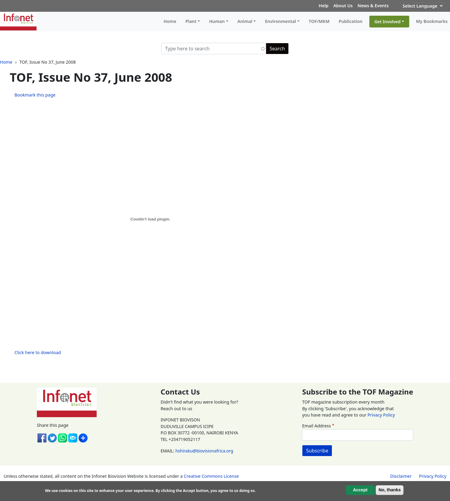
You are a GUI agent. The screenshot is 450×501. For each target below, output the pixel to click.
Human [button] (216, 21)
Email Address (316, 426)
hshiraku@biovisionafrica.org (204, 451)
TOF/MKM (319, 21)
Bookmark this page (35, 95)
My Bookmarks (432, 21)
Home (170, 21)
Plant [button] (190, 21)
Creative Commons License (211, 476)
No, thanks (389, 489)
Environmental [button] (280, 21)
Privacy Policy (381, 415)
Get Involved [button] (387, 21)
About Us (343, 5)
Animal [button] (244, 21)
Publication (350, 21)
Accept (360, 489)
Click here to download (37, 352)
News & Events (373, 5)
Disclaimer (401, 476)
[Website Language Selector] (422, 5)
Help (323, 5)
